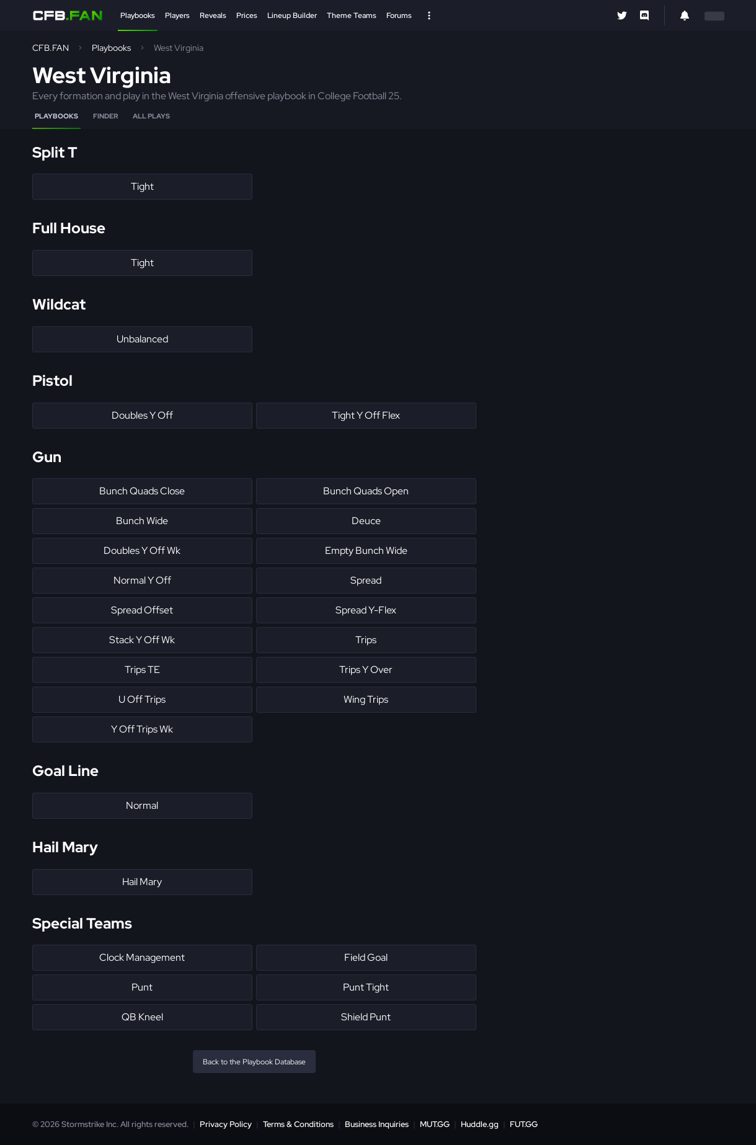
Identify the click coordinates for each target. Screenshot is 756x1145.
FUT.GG (524, 1124)
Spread (365, 580)
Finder (105, 116)
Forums (399, 15)
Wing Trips (366, 699)
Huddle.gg (480, 1124)
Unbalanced (142, 338)
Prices (246, 15)
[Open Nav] (429, 15)
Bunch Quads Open (366, 490)
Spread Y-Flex (366, 610)
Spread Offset (142, 610)
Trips (365, 639)
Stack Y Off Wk (142, 639)
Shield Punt (366, 1016)
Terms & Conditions (298, 1124)
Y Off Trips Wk (142, 729)
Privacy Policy (226, 1124)
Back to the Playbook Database (254, 1062)
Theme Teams (351, 15)
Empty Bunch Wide (366, 550)
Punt (142, 987)
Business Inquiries (377, 1124)
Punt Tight (366, 987)
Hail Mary (142, 881)
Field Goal (366, 957)
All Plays (151, 116)
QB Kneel (142, 1016)
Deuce (366, 520)
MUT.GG (435, 1124)
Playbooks (137, 15)
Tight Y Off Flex (366, 415)
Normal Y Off (142, 580)
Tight (142, 186)
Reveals (213, 15)
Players (177, 15)
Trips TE (142, 669)
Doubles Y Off (142, 415)
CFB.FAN (50, 47)
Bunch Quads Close (142, 490)
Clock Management (142, 957)
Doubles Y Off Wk (142, 550)
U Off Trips (142, 699)
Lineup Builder (292, 15)
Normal (142, 805)
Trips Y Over (366, 669)
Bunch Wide (142, 520)
